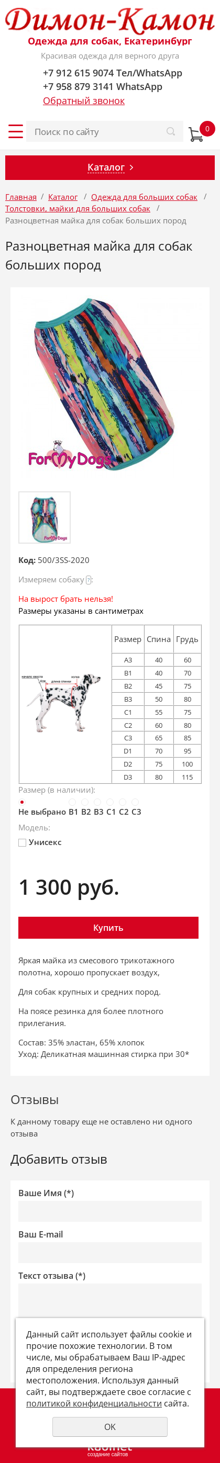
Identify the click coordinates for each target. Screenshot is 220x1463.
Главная (21, 197)
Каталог (63, 197)
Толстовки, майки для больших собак (77, 208)
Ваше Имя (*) (46, 1193)
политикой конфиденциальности (94, 1403)
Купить (108, 927)
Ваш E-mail (40, 1235)
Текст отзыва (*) (51, 1276)
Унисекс (39, 842)
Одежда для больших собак (144, 197)
